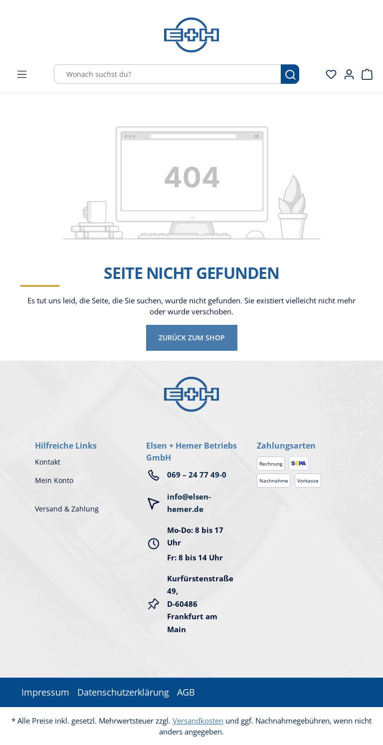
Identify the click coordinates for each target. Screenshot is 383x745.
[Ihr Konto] (346, 74)
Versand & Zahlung (67, 508)
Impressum (45, 692)
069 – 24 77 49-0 (196, 475)
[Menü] (22, 74)
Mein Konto (54, 480)
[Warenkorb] (364, 74)
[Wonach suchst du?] (167, 74)
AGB (186, 692)
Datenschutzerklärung (123, 692)
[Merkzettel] (328, 74)
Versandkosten (198, 721)
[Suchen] (290, 74)
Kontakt (47, 462)
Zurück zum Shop (192, 337)
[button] (302, 436)
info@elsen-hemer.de (189, 503)
